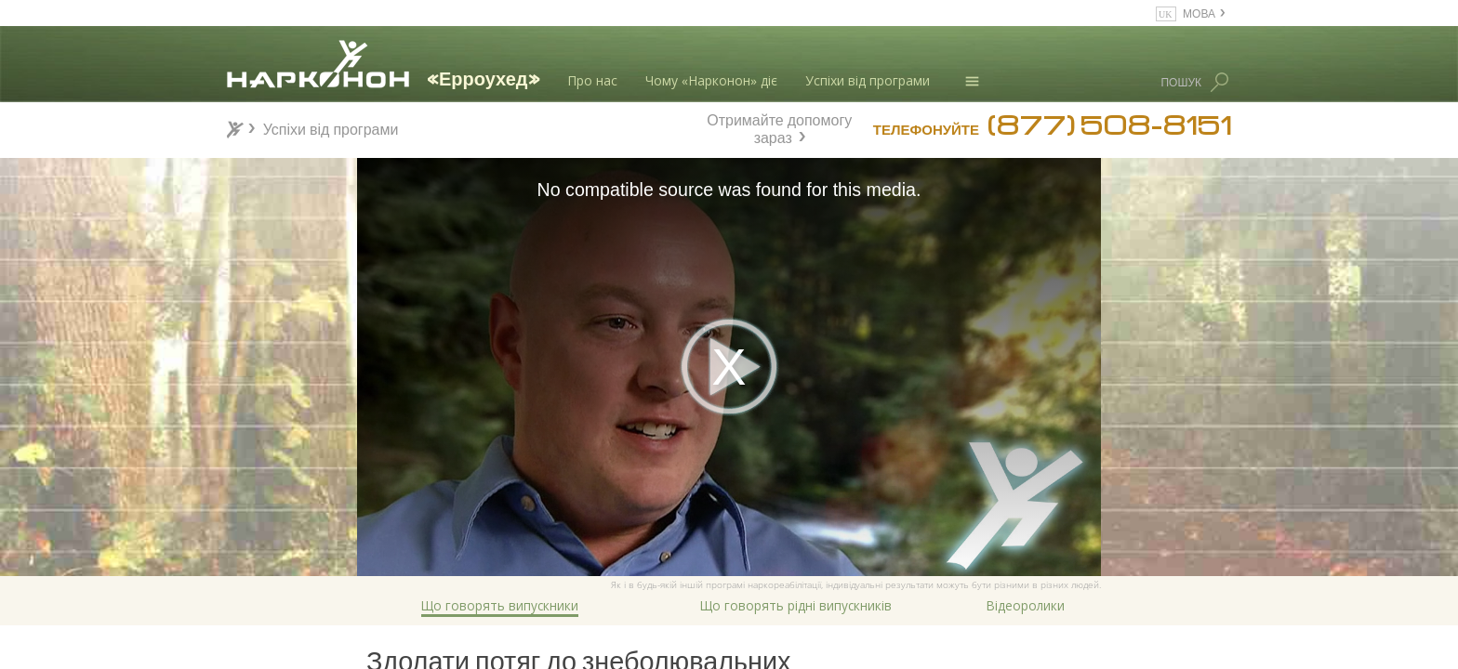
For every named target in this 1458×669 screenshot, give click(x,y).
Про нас (592, 80)
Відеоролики (1026, 605)
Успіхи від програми (867, 80)
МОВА (1199, 12)
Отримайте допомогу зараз (779, 126)
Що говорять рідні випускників (796, 605)
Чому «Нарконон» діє (711, 80)
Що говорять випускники (499, 605)
